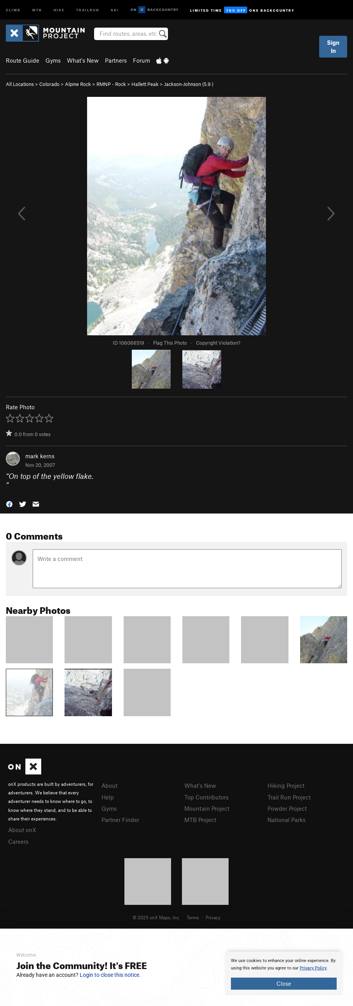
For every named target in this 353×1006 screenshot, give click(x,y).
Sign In (333, 46)
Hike (59, 9)
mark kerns (39, 455)
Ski (115, 9)
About (109, 785)
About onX (22, 829)
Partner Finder (120, 819)
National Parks (286, 819)
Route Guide (22, 60)
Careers (18, 841)
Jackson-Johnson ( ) (188, 84)
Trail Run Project (289, 797)
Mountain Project (206, 808)
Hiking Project (285, 785)
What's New (83, 60)
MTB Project (200, 819)
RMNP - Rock (111, 84)
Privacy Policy (313, 968)
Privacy (213, 917)
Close (283, 983)
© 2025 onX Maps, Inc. (156, 917)
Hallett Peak (145, 84)
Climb (13, 9)
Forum (141, 60)
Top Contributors (206, 797)
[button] (9, 503)
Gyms (53, 60)
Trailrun (87, 9)
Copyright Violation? (218, 343)
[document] (284, 973)
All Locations (20, 84)
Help (107, 797)
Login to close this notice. (110, 975)
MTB (37, 9)
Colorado (49, 84)
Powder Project (287, 808)
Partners (116, 60)
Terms (193, 917)
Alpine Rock (78, 84)
